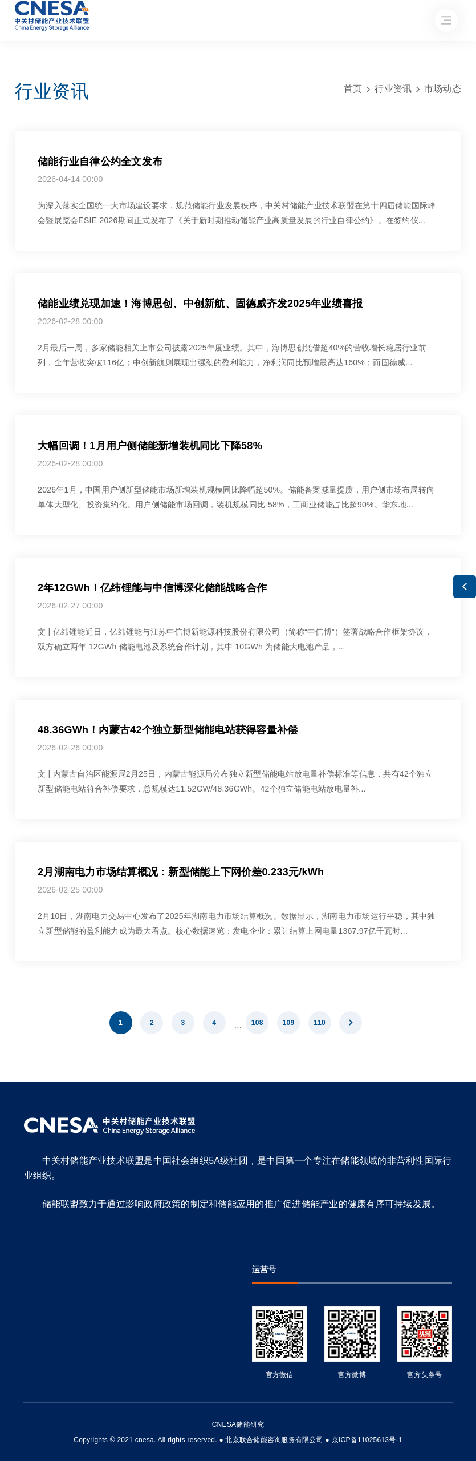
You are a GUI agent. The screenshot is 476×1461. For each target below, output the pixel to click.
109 (289, 1023)
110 (320, 1023)
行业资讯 (393, 89)
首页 (353, 89)
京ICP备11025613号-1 (367, 1440)
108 (257, 1023)
